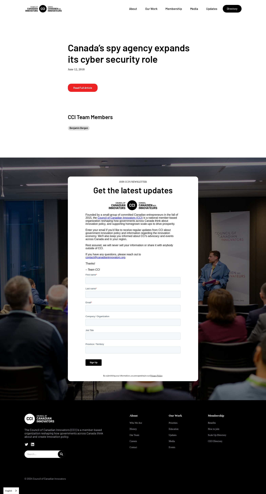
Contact (133, 447)
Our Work (151, 9)
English (8, 490)
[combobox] (11, 490)
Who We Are (136, 423)
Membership (173, 9)
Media (194, 9)
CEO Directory (215, 441)
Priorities (173, 423)
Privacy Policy (156, 375)
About (133, 9)
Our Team (134, 435)
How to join (213, 429)
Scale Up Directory (217, 435)
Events (172, 447)
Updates (211, 9)
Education (173, 429)
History (133, 429)
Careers (133, 441)
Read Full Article (82, 87)
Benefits (212, 423)
